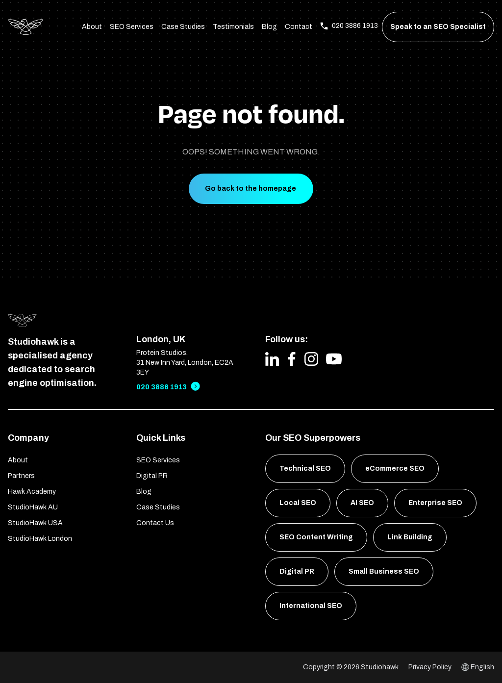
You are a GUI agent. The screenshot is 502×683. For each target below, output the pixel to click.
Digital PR (152, 476)
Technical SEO (305, 468)
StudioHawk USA (35, 523)
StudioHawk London (40, 538)
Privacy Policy (430, 667)
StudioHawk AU (33, 507)
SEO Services (131, 26)
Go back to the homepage (250, 188)
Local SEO (297, 502)
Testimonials (233, 26)
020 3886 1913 (161, 387)
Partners (21, 476)
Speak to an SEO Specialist (438, 26)
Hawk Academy (32, 491)
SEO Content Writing (316, 537)
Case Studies (183, 26)
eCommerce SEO (395, 468)
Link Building (409, 537)
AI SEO (362, 502)
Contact (298, 26)
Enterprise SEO (435, 502)
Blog (269, 26)
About (92, 26)
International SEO (310, 605)
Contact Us (155, 523)
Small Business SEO (384, 571)
